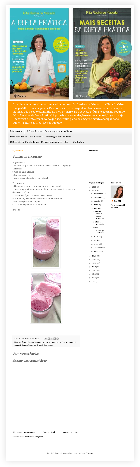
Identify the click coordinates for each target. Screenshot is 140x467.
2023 (94, 259)
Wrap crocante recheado (98, 230)
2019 (94, 274)
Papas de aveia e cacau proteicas (98, 214)
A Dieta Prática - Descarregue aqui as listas (49, 131)
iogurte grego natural (52, 342)
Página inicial (49, 432)
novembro (98, 193)
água (24, 342)
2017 (94, 281)
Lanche (65, 342)
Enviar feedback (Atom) (33, 436)
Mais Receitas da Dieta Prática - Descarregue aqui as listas (40, 136)
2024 (94, 256)
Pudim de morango (98, 223)
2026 (94, 187)
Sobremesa (48, 345)
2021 (94, 267)
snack (41, 345)
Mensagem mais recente (24, 432)
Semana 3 (25, 345)
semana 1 (72, 342)
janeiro (97, 251)
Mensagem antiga (71, 432)
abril (96, 240)
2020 (94, 270)
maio (96, 237)
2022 (94, 263)
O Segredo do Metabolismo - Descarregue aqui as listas (39, 142)
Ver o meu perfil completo (118, 206)
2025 (94, 190)
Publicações (16, 131)
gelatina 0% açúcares (35, 342)
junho (96, 208)
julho (96, 204)
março (97, 244)
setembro (98, 197)
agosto (97, 201)
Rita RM (117, 201)
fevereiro (98, 247)
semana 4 (34, 345)
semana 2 (17, 345)
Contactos (78, 142)
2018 (94, 277)
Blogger (89, 453)
